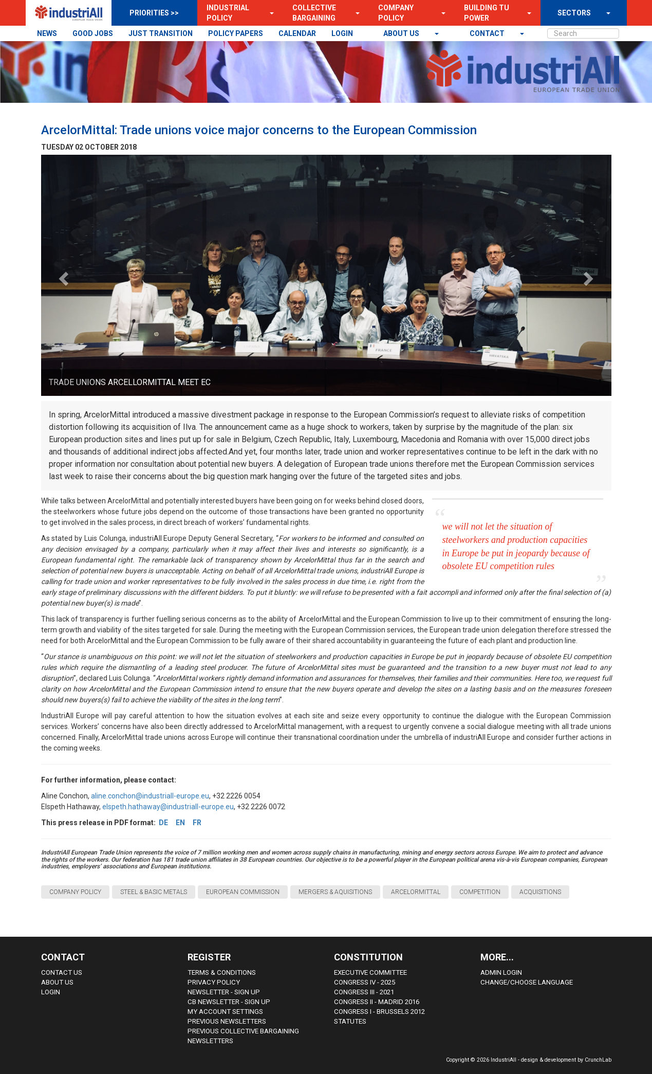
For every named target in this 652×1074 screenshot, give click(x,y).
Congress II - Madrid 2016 (376, 1002)
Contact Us (61, 972)
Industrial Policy (228, 13)
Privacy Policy (214, 982)
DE (163, 822)
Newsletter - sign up (224, 992)
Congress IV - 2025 (364, 982)
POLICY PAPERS (235, 33)
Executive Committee (370, 972)
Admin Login (501, 972)
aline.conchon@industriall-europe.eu (150, 796)
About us (402, 33)
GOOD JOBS (92, 33)
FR (197, 822)
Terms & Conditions (222, 972)
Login (50, 992)
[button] (269, 13)
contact (488, 33)
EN (180, 822)
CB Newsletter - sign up (229, 1002)
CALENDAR (297, 33)
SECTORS (574, 13)
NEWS (47, 33)
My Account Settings (225, 1011)
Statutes (350, 1021)
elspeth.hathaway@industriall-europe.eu (168, 807)
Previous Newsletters (227, 1021)
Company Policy (396, 13)
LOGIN (342, 33)
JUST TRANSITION (160, 33)
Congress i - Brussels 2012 (379, 1011)
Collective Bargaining (314, 13)
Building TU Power (486, 13)
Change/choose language (526, 982)
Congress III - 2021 (364, 992)
